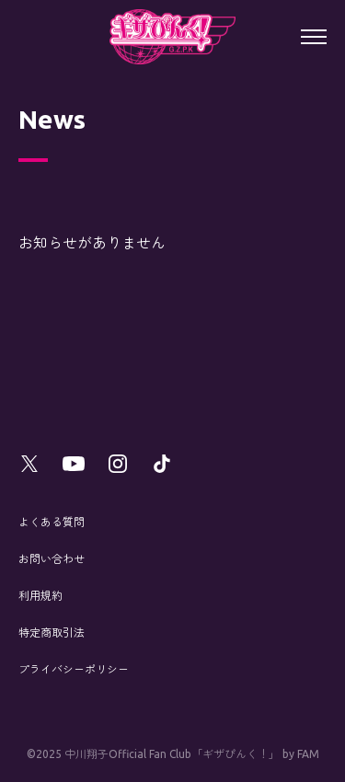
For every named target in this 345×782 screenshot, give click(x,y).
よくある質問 (51, 522)
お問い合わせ (51, 559)
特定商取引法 (51, 632)
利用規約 (40, 596)
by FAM (300, 754)
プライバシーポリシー (73, 669)
